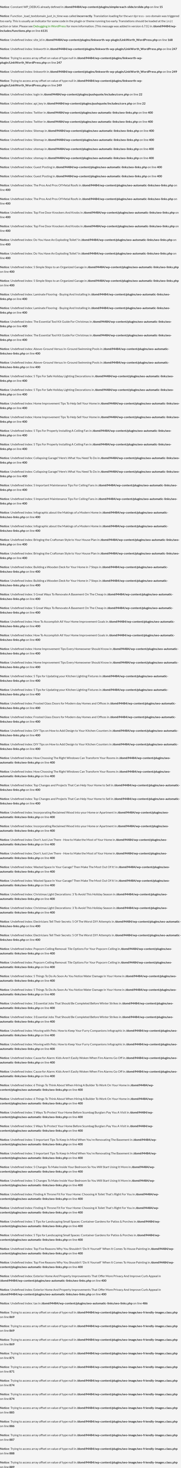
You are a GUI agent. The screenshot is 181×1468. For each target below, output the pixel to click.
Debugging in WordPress (49, 25)
